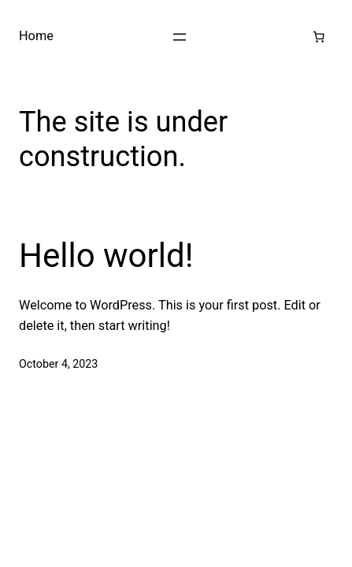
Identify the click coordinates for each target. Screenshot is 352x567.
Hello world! (106, 255)
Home (36, 35)
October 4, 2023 (58, 364)
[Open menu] (179, 37)
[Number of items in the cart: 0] (319, 37)
